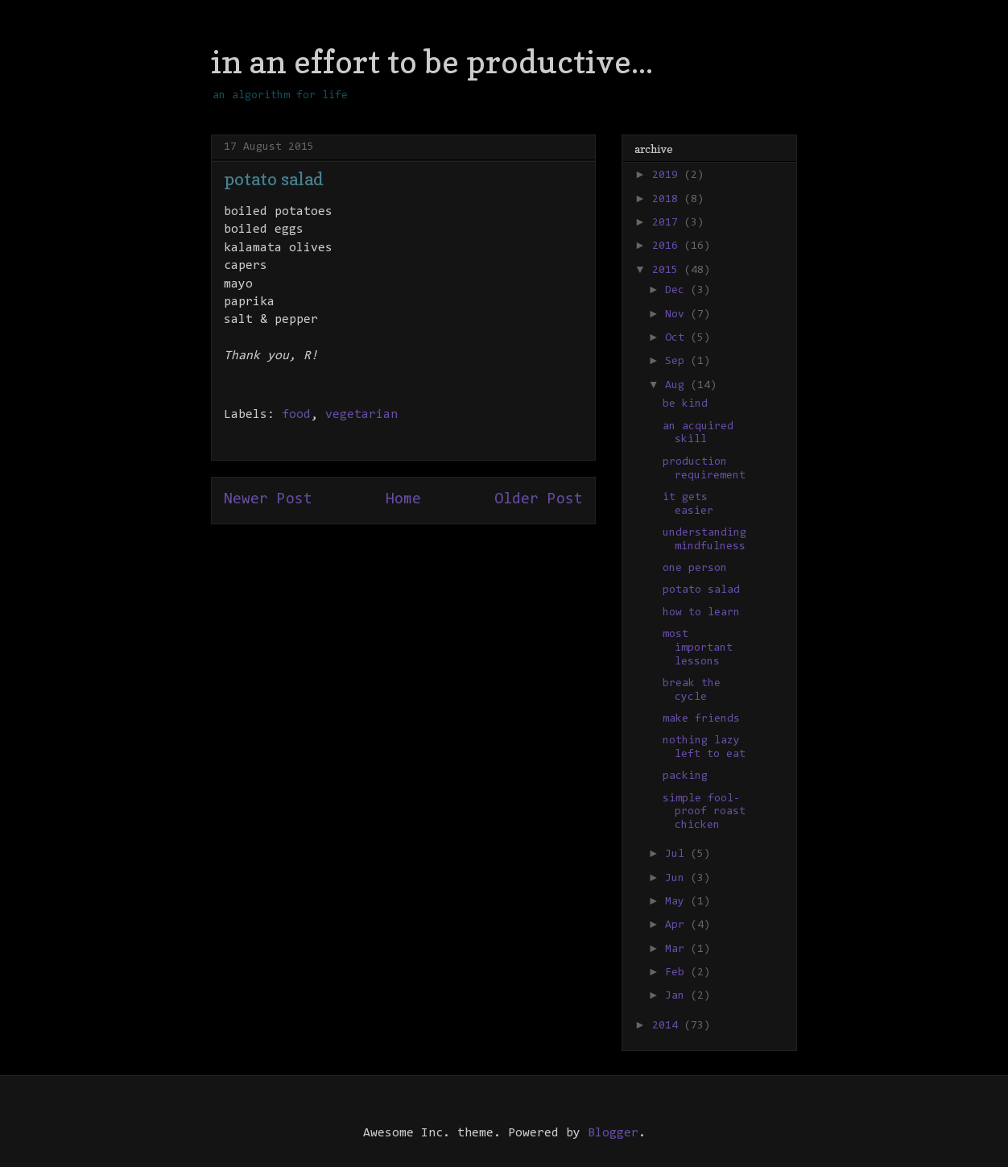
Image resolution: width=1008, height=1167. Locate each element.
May (678, 902)
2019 (668, 175)
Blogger (613, 1133)
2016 (668, 246)
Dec (678, 290)
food (296, 414)
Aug (678, 385)
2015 (668, 270)
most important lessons (698, 648)
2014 (668, 1026)
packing (685, 776)
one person (695, 568)
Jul (678, 854)
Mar (678, 949)
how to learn (701, 613)
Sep (678, 361)
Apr (678, 925)
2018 (668, 199)
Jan (678, 996)
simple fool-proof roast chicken (704, 812)
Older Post (538, 499)
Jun (678, 878)
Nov (678, 315)
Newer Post (268, 499)
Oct (678, 338)
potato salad (701, 590)
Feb (678, 973)
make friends (701, 719)
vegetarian (361, 414)
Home (403, 499)
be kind (685, 404)
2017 (668, 223)
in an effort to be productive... (432, 61)
